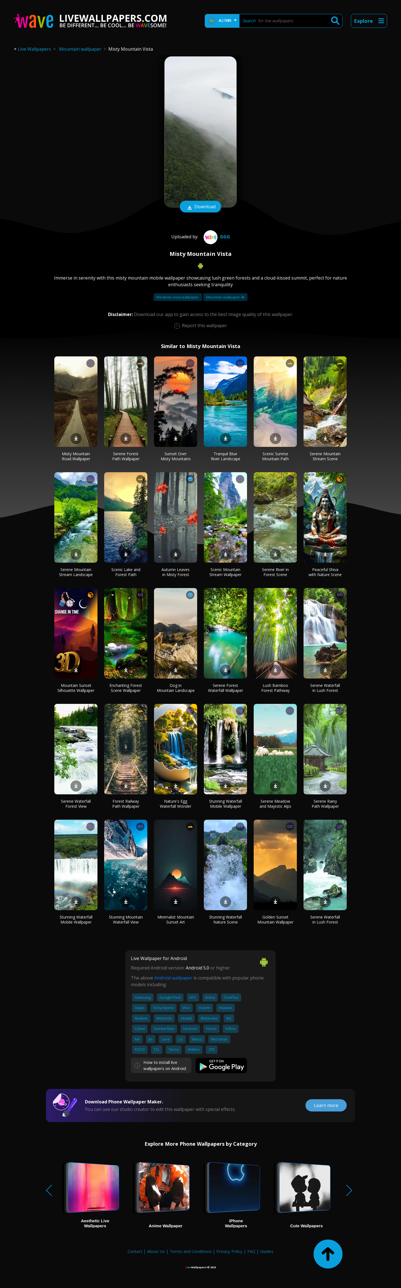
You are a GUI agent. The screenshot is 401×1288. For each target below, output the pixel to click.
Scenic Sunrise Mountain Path (275, 456)
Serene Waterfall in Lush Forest (325, 688)
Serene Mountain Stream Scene (325, 456)
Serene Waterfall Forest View (76, 804)
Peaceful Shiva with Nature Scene (325, 572)
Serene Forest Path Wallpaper (126, 456)
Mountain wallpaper (80, 49)
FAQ (251, 1251)
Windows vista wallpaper (177, 297)
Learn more (326, 1105)
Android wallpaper (173, 978)
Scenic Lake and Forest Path (125, 572)
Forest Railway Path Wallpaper (126, 804)
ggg (216, 237)
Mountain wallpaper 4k (225, 297)
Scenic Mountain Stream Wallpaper (225, 572)
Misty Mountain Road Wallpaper (76, 456)
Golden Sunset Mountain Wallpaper (275, 919)
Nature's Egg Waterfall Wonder (175, 804)
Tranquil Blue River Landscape (225, 456)
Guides (266, 1251)
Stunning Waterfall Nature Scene (225, 919)
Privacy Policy (229, 1251)
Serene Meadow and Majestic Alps (275, 804)
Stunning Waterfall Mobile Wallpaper (225, 804)
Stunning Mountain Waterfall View (126, 919)
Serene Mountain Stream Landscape (76, 572)
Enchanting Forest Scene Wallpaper (125, 688)
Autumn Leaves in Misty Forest (176, 572)
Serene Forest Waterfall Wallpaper (225, 688)
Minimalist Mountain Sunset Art (175, 919)
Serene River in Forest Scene (275, 572)
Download (200, 207)
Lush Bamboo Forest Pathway (275, 688)
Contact (135, 1251)
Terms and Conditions (191, 1251)
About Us (156, 1251)
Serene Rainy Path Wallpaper (325, 804)
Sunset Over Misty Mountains (176, 456)
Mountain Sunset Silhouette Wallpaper (75, 688)
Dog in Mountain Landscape (176, 688)
